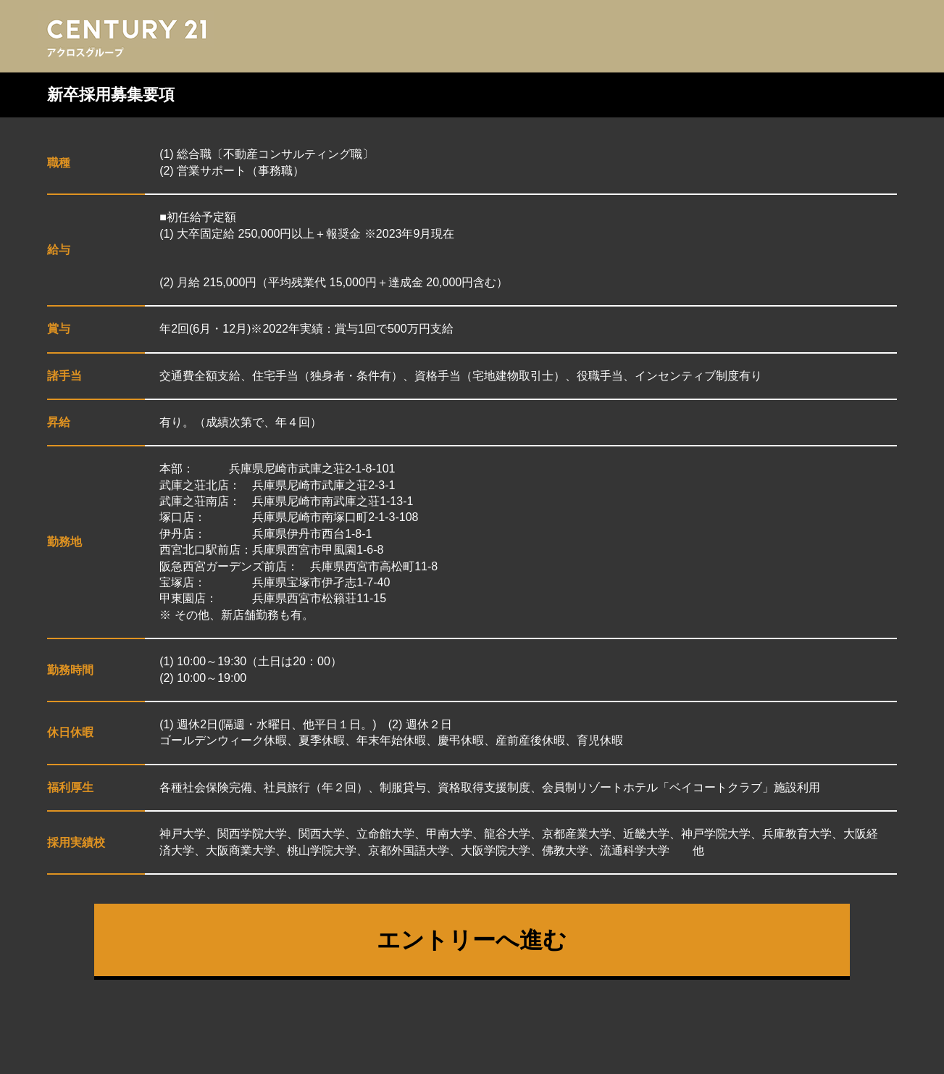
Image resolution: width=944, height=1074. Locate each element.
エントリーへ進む (472, 940)
